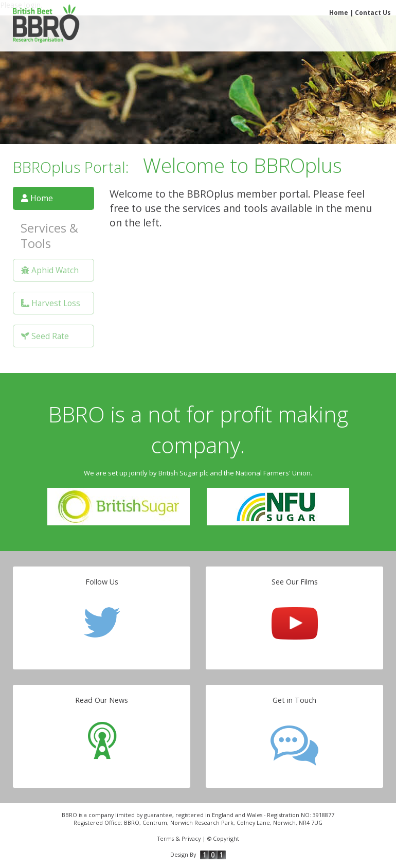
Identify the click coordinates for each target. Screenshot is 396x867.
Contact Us (373, 12)
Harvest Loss (50, 303)
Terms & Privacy (179, 838)
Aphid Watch (50, 270)
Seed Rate (45, 336)
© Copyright (223, 838)
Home (338, 12)
